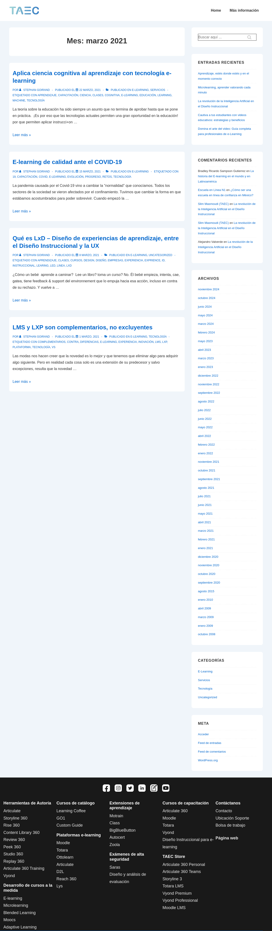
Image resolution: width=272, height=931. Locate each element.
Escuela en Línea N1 (212, 190)
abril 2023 (204, 350)
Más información (244, 10)
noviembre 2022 (208, 384)
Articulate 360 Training (23, 868)
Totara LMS (173, 886)
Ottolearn (64, 857)
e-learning (129, 95)
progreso (93, 176)
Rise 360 (11, 825)
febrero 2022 (206, 444)
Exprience (152, 260)
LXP (164, 342)
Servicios (157, 90)
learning (164, 95)
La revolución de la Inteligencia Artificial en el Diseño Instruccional (227, 209)
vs (53, 347)
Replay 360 (13, 861)
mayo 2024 (205, 315)
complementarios (51, 342)
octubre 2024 (206, 298)
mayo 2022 (205, 427)
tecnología (36, 100)
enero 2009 (205, 625)
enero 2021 (205, 548)
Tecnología (157, 336)
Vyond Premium (177, 893)
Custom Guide (69, 825)
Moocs (9, 920)
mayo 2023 (205, 341)
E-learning (12, 898)
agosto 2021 (206, 487)
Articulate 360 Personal (184, 864)
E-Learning (140, 90)
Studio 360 (13, 854)
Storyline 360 (15, 818)
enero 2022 (205, 453)
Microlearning (15, 905)
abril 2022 (204, 436)
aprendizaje (47, 95)
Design (89, 260)
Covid (43, 176)
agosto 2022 (206, 401)
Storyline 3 (172, 879)
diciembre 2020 (208, 556)
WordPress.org (208, 760)
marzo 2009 (206, 617)
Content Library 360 (21, 832)
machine (19, 100)
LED (52, 265)
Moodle (63, 843)
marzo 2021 (206, 530)
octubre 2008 (206, 634)
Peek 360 (12, 847)
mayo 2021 (205, 513)
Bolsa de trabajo (230, 825)
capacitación (68, 95)
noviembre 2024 (208, 289)
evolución (75, 176)
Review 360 (14, 839)
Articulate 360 (175, 811)
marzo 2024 (206, 323)
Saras (114, 867)
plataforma (22, 347)
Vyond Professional (180, 900)
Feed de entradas (209, 743)
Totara (62, 850)
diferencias (89, 342)
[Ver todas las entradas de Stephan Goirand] (35, 90)
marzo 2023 (206, 358)
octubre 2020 (206, 574)
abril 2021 (204, 522)
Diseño (101, 260)
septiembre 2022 (209, 392)
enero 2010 (205, 599)
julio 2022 (204, 410)
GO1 (60, 818)
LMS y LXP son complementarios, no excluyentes (82, 327)
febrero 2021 (206, 539)
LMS (158, 342)
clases (97, 95)
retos (107, 176)
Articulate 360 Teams (182, 871)
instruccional (24, 265)
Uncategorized (160, 255)
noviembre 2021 (208, 461)
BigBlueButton (122, 830)
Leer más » (22, 135)
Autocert (117, 837)
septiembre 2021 (209, 479)
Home (216, 10)
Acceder (203, 734)
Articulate (12, 811)
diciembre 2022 (208, 375)
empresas (115, 260)
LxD (69, 265)
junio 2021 (205, 505)
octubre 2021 (206, 470)
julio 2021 (204, 496)
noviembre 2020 (208, 565)
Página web (227, 838)
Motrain (116, 816)
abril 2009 (204, 608)
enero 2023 (205, 367)
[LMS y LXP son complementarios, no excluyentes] (89, 336)
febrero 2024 (206, 332)
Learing (43, 265)
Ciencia (85, 95)
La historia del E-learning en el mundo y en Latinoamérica (226, 176)
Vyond (9, 875)
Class (114, 823)
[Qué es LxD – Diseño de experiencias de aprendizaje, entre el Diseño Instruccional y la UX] (89, 255)
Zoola (114, 844)
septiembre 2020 (209, 582)
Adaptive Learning (20, 927)
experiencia (134, 260)
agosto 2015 (206, 591)
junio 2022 (205, 419)
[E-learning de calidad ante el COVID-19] (90, 171)
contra (73, 342)
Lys (59, 886)
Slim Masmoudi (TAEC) (213, 204)
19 (14, 176)
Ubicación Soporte (232, 818)
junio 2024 (205, 306)
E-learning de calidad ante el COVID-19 (67, 162)
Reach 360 (66, 879)
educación (147, 95)
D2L (60, 871)
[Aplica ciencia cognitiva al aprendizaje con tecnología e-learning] (90, 90)
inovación (145, 342)
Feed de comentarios (212, 751)
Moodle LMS (174, 907)
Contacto (224, 811)
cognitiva (112, 95)
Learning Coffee (71, 811)
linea (61, 265)
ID (163, 260)
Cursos (76, 260)
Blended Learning (19, 912)
